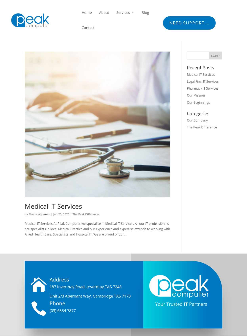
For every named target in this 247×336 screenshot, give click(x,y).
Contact (88, 27)
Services (123, 12)
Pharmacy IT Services (202, 88)
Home (87, 12)
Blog (145, 12)
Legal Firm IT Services (203, 81)
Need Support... (189, 23)
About (104, 12)
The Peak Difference (86, 214)
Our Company (197, 120)
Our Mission (196, 95)
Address (59, 279)
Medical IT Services (53, 206)
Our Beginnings (198, 102)
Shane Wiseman (39, 214)
